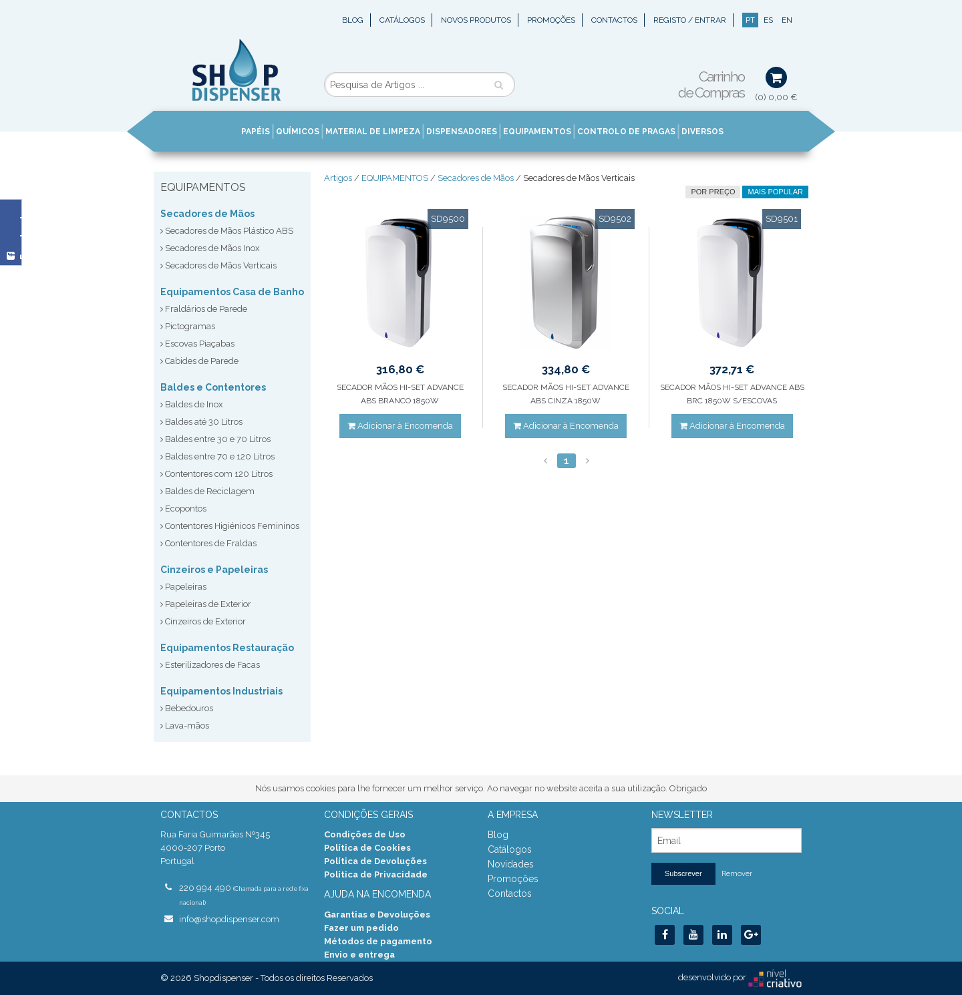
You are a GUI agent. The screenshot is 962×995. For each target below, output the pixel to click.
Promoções (551, 20)
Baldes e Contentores (213, 387)
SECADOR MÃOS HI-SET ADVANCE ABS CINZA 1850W (565, 394)
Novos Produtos (476, 20)
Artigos (338, 178)
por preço (713, 192)
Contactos (614, 20)
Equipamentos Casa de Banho (232, 291)
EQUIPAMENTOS (394, 178)
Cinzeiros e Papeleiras (214, 569)
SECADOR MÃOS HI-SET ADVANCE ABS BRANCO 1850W (400, 394)
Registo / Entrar (689, 20)
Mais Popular (775, 192)
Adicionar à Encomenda (400, 426)
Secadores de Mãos (207, 213)
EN (787, 20)
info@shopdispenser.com (229, 919)
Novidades (511, 864)
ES (768, 20)
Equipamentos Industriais (221, 691)
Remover (737, 873)
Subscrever (683, 873)
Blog (352, 20)
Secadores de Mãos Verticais (579, 178)
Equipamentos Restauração (227, 647)
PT (750, 20)
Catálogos (402, 20)
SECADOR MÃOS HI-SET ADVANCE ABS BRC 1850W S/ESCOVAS (732, 394)
